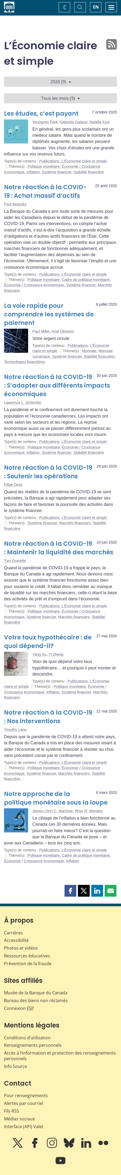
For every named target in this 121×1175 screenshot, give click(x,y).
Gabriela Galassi (74, 122)
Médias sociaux (19, 1119)
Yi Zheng (55, 654)
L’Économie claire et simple (84, 161)
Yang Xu (39, 654)
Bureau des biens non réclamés (36, 1000)
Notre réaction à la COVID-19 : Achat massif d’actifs (45, 191)
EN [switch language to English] (96, 7)
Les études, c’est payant (41, 113)
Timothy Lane (15, 729)
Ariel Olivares (63, 331)
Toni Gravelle (15, 561)
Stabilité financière (88, 172)
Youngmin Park (45, 122)
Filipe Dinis (13, 485)
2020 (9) (60, 82)
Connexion (19, 1008)
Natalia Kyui (100, 122)
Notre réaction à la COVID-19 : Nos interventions (48, 716)
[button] (70, 891)
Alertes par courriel (23, 1103)
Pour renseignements (26, 1095)
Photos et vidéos (21, 948)
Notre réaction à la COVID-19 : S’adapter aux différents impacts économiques (57, 385)
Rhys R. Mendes (89, 811)
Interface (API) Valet (23, 1126)
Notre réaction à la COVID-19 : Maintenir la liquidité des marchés (58, 548)
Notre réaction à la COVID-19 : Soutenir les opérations (48, 472)
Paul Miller (41, 331)
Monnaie (89, 351)
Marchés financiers (75, 523)
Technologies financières (24, 362)
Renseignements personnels (33, 1045)
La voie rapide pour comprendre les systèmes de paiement (49, 314)
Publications (49, 161)
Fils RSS (11, 1111)
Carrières (13, 933)
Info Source (15, 1066)
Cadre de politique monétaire (86, 280)
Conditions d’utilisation (27, 1038)
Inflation (33, 172)
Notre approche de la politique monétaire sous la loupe (56, 798)
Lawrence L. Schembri (22, 402)
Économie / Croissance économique (34, 285)
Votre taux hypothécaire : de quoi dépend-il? (48, 641)
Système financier (56, 172)
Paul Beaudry (15, 204)
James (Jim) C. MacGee (52, 811)
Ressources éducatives (27, 956)
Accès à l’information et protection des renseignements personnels (60, 1056)
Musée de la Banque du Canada (35, 993)
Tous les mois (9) (60, 98)
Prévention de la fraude (27, 963)
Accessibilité (16, 940)
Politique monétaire (44, 166)
